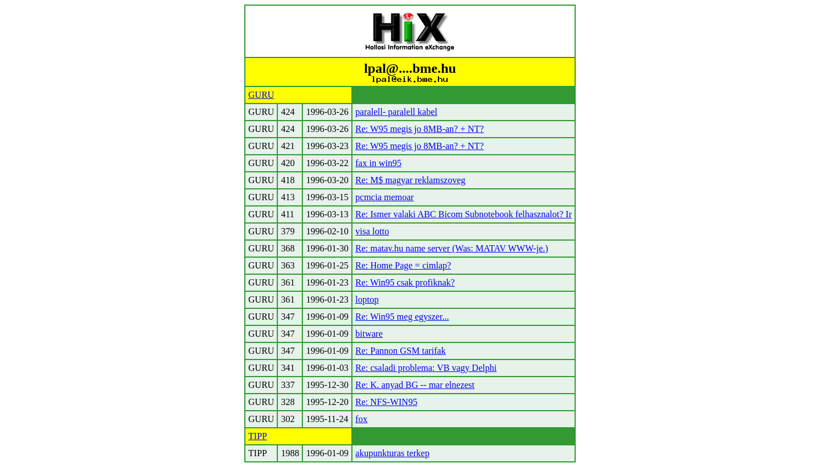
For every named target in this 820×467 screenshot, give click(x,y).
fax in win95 (378, 163)
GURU (261, 95)
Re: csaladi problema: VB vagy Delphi (426, 368)
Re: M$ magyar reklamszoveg (410, 180)
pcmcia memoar (384, 197)
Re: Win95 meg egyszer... (402, 316)
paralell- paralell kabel (396, 112)
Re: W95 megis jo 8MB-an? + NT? (419, 129)
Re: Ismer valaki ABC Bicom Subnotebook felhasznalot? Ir (463, 214)
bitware (369, 333)
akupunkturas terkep (392, 453)
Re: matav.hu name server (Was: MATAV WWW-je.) (451, 248)
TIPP (257, 436)
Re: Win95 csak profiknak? (405, 282)
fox (361, 419)
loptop (367, 299)
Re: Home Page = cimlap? (403, 265)
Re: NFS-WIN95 (386, 402)
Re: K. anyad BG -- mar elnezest (414, 385)
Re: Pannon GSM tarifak (400, 351)
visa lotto (372, 231)
